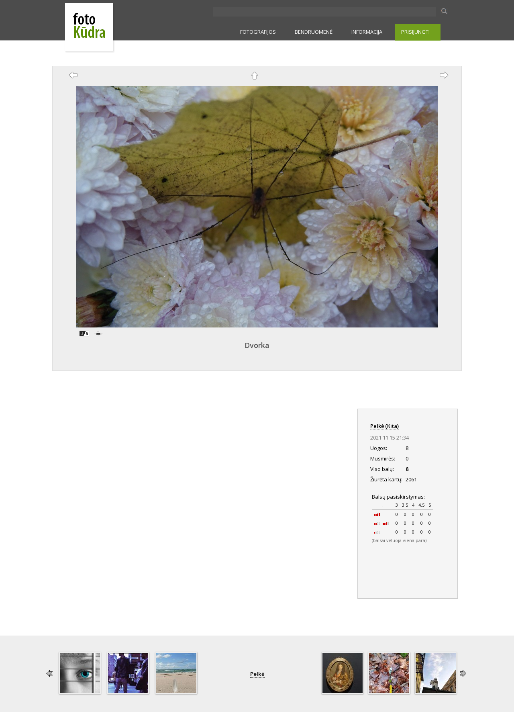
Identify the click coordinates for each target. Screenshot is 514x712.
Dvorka (257, 345)
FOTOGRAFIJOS (258, 31)
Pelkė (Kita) (384, 426)
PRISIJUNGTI (415, 31)
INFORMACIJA (366, 31)
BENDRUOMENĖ (313, 31)
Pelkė (257, 673)
